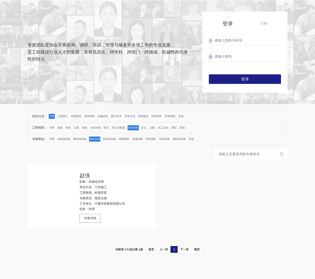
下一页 (184, 249)
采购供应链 (63, 138)
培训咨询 (164, 138)
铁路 (84, 127)
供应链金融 (109, 138)
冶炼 (152, 127)
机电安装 (133, 127)
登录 (227, 23)
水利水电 (95, 127)
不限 (51, 116)
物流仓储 (94, 138)
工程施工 (62, 116)
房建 (60, 127)
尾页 (197, 249)
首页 (151, 249)
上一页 (163, 249)
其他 (180, 116)
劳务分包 (130, 116)
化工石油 (163, 127)
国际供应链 (179, 138)
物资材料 (89, 116)
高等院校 (170, 116)
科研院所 (156, 116)
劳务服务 (151, 138)
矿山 (144, 127)
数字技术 (116, 116)
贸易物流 (143, 116)
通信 (174, 127)
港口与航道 (118, 127)
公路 (76, 127)
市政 (68, 127)
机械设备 (103, 116)
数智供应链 (79, 138)
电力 (106, 127)
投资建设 (76, 116)
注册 (263, 23)
